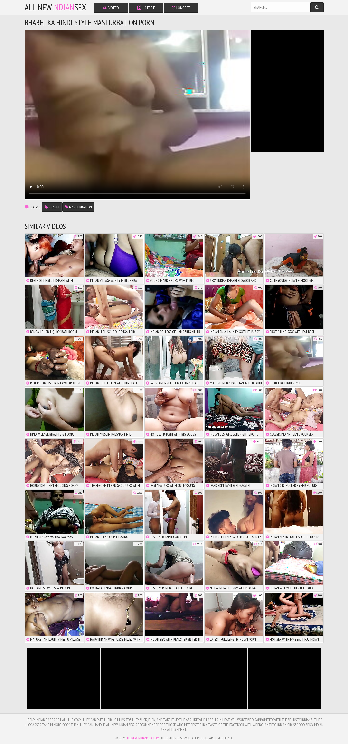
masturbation (78, 207)
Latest (146, 7)
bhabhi (52, 207)
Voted (111, 7)
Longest (181, 7)
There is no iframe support (287, 60)
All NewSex (55, 7)
